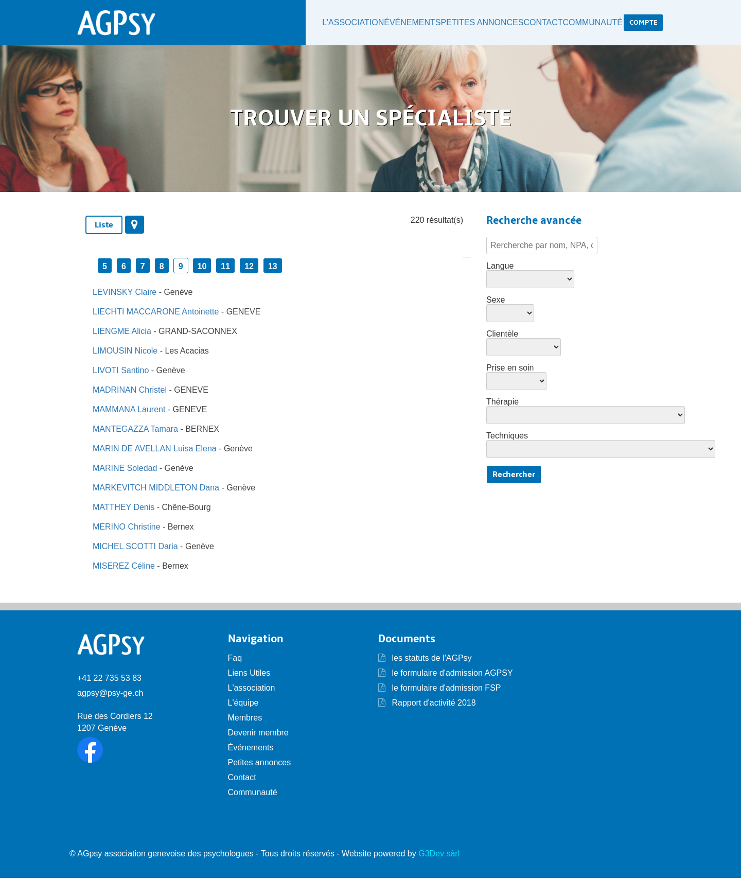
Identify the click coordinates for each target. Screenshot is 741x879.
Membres (245, 718)
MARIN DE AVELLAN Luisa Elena (155, 449)
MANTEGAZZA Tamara (135, 430)
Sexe (495, 301)
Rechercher (513, 475)
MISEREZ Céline (124, 566)
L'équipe (243, 703)
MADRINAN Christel (130, 390)
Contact (534, 23)
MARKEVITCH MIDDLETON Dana (156, 488)
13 (272, 267)
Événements (394, 23)
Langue (500, 267)
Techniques (507, 437)
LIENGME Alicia (122, 332)
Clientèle (502, 335)
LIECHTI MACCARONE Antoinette (156, 312)
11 (225, 267)
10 (202, 267)
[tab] (104, 226)
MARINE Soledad (125, 469)
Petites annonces (467, 23)
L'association (329, 23)
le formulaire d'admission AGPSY (451, 674)
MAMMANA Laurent (129, 410)
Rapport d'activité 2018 (433, 703)
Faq (235, 659)
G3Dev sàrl (439, 854)
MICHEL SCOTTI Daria (135, 547)
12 (249, 267)
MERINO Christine (127, 527)
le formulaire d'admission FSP (445, 688)
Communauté (589, 23)
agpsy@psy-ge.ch (110, 694)
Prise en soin (510, 369)
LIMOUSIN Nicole (125, 351)
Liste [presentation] (104, 226)
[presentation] (134, 226)
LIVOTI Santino (121, 371)
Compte (643, 23)
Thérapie (502, 403)
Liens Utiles (249, 674)
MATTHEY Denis (123, 508)
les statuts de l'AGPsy (425, 659)
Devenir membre (258, 733)
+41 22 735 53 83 (109, 679)
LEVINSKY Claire (124, 293)
